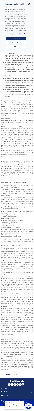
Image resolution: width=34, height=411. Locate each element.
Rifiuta (16, 46)
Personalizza (16, 42)
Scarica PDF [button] (12, 374)
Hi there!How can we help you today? (12, 404)
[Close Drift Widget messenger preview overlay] (3, 401)
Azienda (4, 388)
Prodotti (4, 392)
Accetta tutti (16, 39)
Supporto (4, 395)
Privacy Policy (23, 34)
